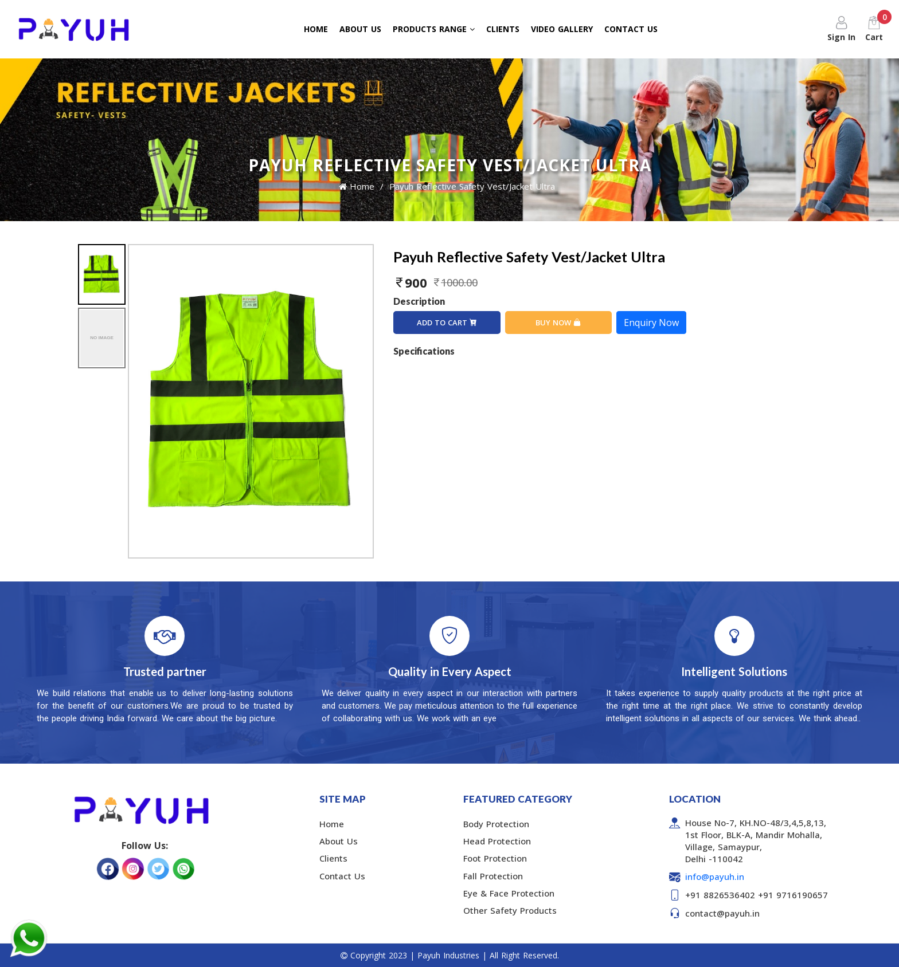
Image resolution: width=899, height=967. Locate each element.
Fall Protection (493, 876)
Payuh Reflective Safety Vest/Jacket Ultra (472, 186)
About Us (338, 841)
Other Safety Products (510, 910)
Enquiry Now (651, 322)
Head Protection (497, 841)
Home (356, 186)
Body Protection (496, 824)
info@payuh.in (714, 876)
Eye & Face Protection (508, 893)
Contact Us (342, 876)
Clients (333, 858)
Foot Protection (495, 858)
